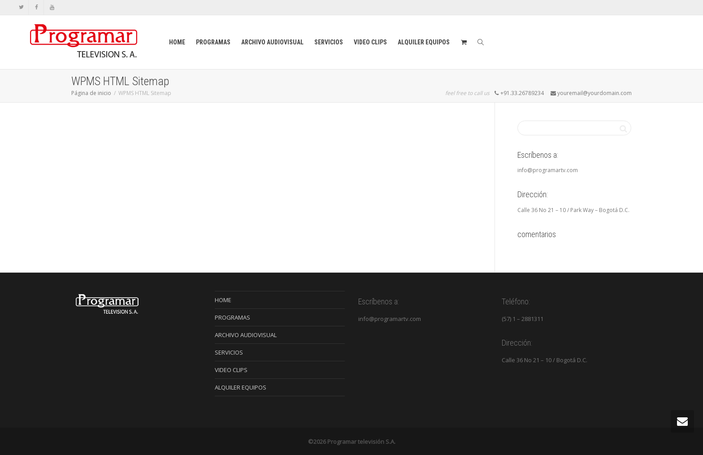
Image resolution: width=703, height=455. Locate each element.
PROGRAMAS (213, 42)
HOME (177, 42)
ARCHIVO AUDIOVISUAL (272, 42)
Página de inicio (91, 93)
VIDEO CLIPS (370, 42)
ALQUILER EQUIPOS (424, 42)
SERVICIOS (328, 42)
